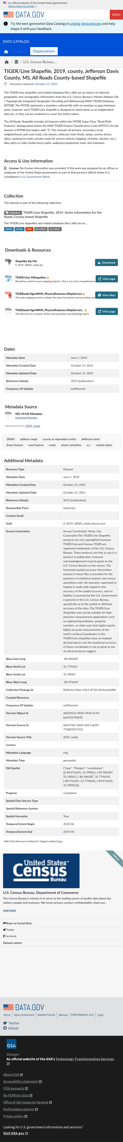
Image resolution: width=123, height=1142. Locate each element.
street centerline (71, 445)
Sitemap (63, 1015)
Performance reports (18, 1109)
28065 (11, 439)
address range (28, 439)
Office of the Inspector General (25, 1102)
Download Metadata (26, 417)
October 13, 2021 (46, 84)
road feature (36, 445)
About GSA (11, 1074)
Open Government (24, 1015)
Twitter (8, 929)
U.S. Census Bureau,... (40, 62)
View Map (106, 295)
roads (52, 445)
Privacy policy (13, 1116)
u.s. (88, 445)
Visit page (106, 279)
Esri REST (41, 229)
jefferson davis (91, 439)
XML (29, 229)
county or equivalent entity (59, 439)
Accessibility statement (20, 1081)
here (60, 841)
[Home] (23, 15)
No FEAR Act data (16, 1095)
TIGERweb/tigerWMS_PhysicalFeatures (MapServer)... (50, 310)
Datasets (20, 51)
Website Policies (46, 1015)
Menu (116, 15)
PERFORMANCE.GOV (82, 1015)
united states (104, 445)
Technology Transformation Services (84, 1059)
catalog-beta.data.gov (85, 23)
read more (9, 910)
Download (106, 262)
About (7, 1015)
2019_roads (32, 425)
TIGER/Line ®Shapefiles (31, 277)
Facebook (10, 936)
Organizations (44, 51)
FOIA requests (13, 1088)
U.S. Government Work (35, 176)
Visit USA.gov (13, 1133)
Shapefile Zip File (26, 261)
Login (100, 1015)
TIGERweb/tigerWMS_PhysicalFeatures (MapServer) (49, 293)
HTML (9, 229)
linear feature (15, 445)
